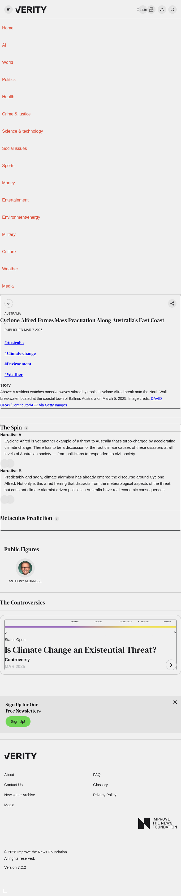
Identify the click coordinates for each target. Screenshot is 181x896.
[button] (13, 633)
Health (8, 97)
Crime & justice (16, 114)
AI (4, 45)
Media (8, 286)
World (7, 62)
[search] (172, 9)
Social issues (14, 148)
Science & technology (22, 131)
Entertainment (15, 200)
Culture (9, 251)
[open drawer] (8, 9)
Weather (10, 269)
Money (8, 183)
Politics (9, 79)
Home (8, 28)
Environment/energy (21, 217)
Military (9, 234)
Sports (8, 165)
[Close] (175, 702)
